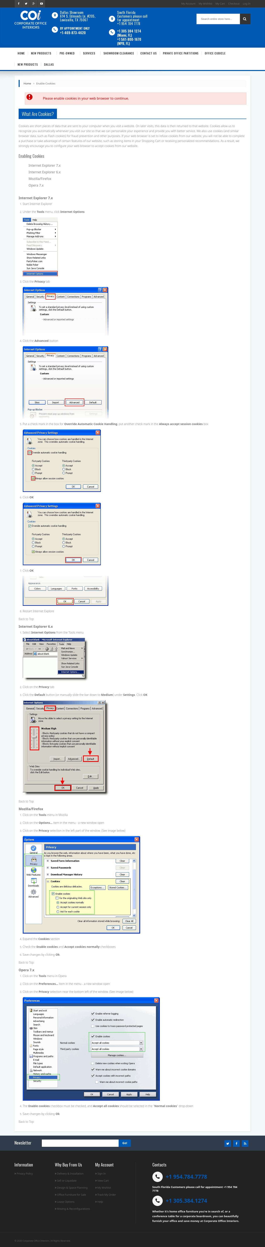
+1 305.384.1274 (186, 1200)
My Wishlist (205, 3)
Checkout (234, 3)
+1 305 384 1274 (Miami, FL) (129, 33)
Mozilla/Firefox (40, 178)
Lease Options (65, 1202)
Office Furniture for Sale (70, 1194)
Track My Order (105, 1194)
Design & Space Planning (71, 1187)
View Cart (102, 1180)
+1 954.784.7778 (186, 1176)
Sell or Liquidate (66, 1180)
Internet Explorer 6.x (45, 172)
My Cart (220, 3)
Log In (247, 3)
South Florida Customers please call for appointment (132, 16)
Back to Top (26, 619)
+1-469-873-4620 (73, 32)
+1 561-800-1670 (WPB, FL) (129, 41)
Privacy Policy (23, 1173)
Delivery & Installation (69, 1173)
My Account (188, 3)
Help (99, 1202)
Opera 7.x (36, 185)
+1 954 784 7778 (128, 23)
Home (27, 83)
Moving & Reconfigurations (72, 1209)
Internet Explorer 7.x (45, 165)
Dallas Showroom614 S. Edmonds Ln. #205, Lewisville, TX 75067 (77, 16)
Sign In (100, 1173)
